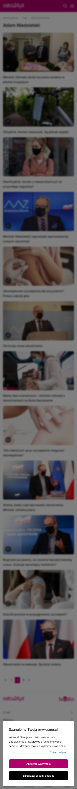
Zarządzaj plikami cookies (38, 775)
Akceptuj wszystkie (38, 763)
